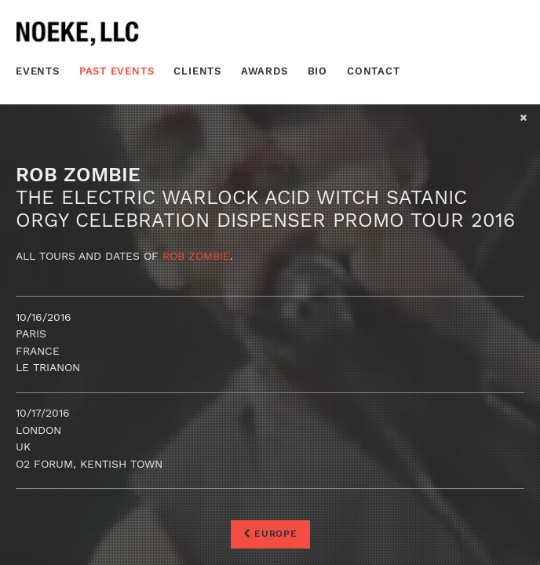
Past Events (117, 71)
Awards (264, 71)
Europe (270, 533)
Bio (317, 71)
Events (38, 71)
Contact (373, 71)
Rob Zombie (196, 256)
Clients (197, 71)
